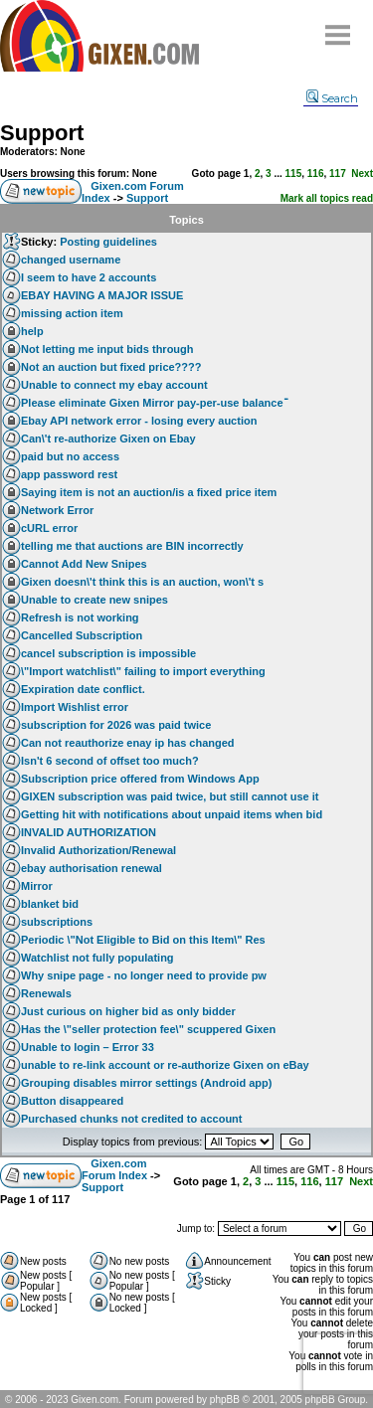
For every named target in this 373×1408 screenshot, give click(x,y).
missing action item (72, 313)
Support (42, 132)
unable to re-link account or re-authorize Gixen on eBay (165, 1065)
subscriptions (57, 922)
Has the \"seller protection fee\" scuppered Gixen (148, 1029)
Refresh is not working (80, 617)
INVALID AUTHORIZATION (88, 832)
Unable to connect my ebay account (114, 385)
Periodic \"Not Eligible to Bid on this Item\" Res (143, 940)
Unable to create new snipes (94, 600)
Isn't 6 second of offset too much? (110, 761)
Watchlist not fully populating (97, 958)
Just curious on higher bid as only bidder (128, 1011)
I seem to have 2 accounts (88, 277)
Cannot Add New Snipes (84, 564)
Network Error (57, 510)
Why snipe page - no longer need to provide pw (144, 975)
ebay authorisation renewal (91, 868)
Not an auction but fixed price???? (111, 367)
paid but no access (70, 456)
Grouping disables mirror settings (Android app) (146, 1083)
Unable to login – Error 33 (87, 1047)
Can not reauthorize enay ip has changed (128, 743)
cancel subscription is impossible (108, 653)
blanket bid (50, 904)
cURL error (49, 528)
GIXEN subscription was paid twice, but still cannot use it (170, 796)
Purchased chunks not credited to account (132, 1119)
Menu (338, 27)
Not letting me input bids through (107, 349)
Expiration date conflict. (83, 689)
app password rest (69, 474)
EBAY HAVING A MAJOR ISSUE (102, 295)
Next (362, 173)
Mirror (37, 886)
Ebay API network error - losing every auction (139, 421)
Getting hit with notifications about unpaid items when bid (171, 814)
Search (332, 98)
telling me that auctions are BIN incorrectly (132, 546)
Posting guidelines (108, 242)
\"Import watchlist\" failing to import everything (143, 671)
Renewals (46, 993)
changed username (70, 259)
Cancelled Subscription (81, 635)
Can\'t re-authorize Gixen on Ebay (108, 438)
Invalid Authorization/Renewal (98, 850)
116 (315, 173)
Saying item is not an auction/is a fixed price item (149, 492)
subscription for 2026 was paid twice (116, 725)
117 (337, 173)
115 (293, 173)
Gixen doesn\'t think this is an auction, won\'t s (142, 582)
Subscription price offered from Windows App (140, 779)
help (32, 331)
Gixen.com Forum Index (114, 1169)
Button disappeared (72, 1101)
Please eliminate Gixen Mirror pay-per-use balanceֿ (152, 403)
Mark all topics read (326, 198)
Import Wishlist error (74, 707)
